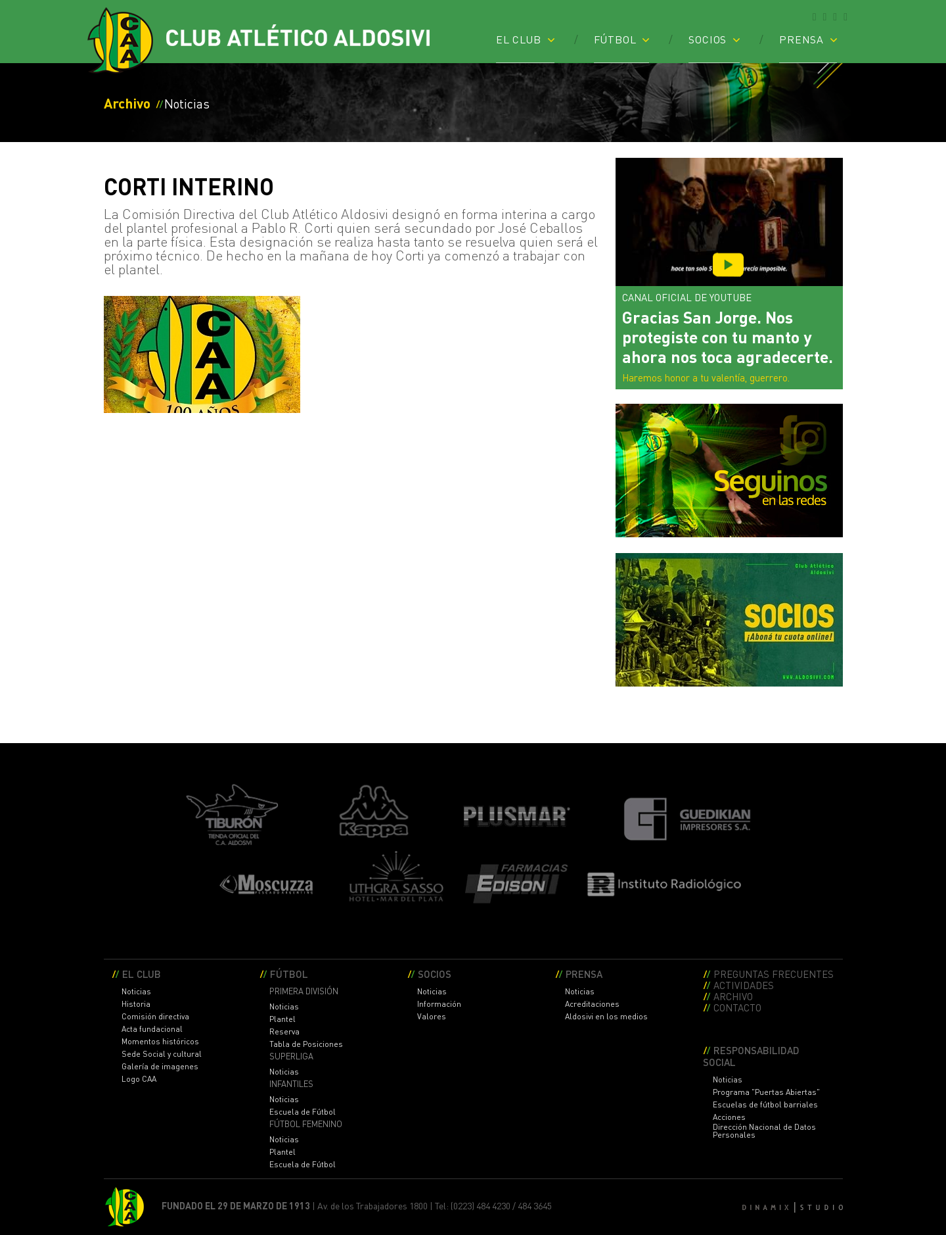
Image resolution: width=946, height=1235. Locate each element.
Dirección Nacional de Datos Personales (764, 1131)
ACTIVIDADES (743, 984)
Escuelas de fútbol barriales (765, 1105)
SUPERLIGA (291, 1056)
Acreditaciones (592, 1004)
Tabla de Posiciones (306, 1044)
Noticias (136, 992)
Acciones (729, 1117)
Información (439, 1004)
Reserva (284, 1032)
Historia (136, 1004)
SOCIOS (707, 38)
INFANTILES (291, 1084)
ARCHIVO (733, 996)
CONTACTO (737, 1007)
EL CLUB (518, 38)
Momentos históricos (160, 1042)
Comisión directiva (155, 1017)
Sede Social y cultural (162, 1054)
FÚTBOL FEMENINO (305, 1124)
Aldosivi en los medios (606, 1017)
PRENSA (801, 38)
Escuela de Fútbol (302, 1112)
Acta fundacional (152, 1029)
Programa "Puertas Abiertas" (766, 1092)
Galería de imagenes (160, 1067)
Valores (431, 1017)
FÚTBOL (615, 38)
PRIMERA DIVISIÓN (303, 991)
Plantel (282, 1019)
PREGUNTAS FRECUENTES (773, 973)
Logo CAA (139, 1079)
